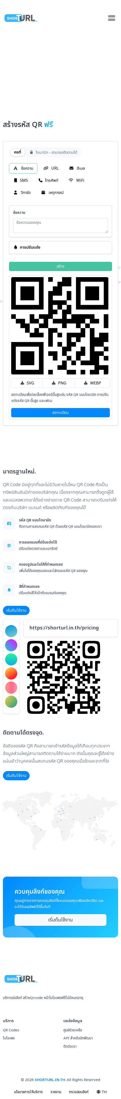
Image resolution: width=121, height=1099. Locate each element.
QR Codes (11, 1030)
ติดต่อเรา (70, 1046)
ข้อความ (23, 168)
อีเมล (77, 168)
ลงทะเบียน (60, 413)
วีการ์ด (22, 193)
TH (101, 1092)
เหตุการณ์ (52, 193)
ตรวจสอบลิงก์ (78, 1092)
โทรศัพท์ (48, 180)
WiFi (76, 180)
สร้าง (60, 266)
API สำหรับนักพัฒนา (78, 1038)
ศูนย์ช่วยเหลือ (72, 1030)
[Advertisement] (60, 69)
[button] (60, 247)
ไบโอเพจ (9, 1038)
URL (51, 168)
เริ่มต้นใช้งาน (16, 610)
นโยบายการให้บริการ (28, 1092)
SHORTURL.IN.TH (50, 1080)
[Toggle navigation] (111, 18)
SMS (20, 180)
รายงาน (56, 1092)
